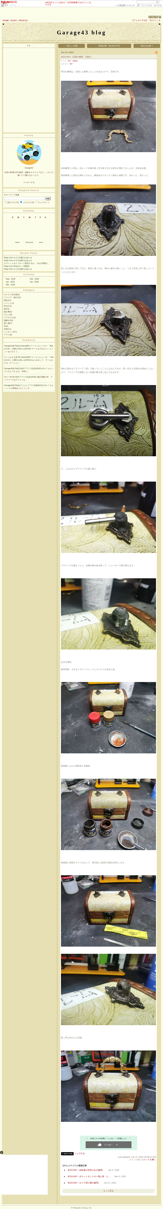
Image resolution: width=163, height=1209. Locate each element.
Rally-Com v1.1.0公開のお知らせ (18, 269)
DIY (5, 306)
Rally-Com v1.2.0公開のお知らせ (18, 260)
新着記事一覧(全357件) (109, 46)
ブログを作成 (146, 5)
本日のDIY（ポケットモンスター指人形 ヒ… (89, 1176)
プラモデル (9, 317)
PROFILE (23, 20)
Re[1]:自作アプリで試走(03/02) (28, 368)
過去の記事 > (147, 46)
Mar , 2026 (10, 285)
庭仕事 (7, 312)
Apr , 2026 (10, 282)
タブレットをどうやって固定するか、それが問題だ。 (27, 263)
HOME (6, 20)
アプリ (7, 335)
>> (125, 5)
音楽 (6, 329)
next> (41, 242)
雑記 (6, 300)
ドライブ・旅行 (10, 297)
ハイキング (9, 332)
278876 (153, 17)
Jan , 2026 (34, 282)
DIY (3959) (72, 61)
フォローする (29, 182)
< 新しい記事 (71, 46)
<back (17, 242)
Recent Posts (28, 253)
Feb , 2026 (34, 279)
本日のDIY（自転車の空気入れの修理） (86, 1170)
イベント (8, 303)
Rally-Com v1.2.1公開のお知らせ (18, 257)
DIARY (14, 20)
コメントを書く (149, 1159)
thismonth (29, 242)
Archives (29, 274)
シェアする (79, 1153)
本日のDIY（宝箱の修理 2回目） (77, 57)
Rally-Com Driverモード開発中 (17, 266)
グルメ (7, 315)
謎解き (7, 320)
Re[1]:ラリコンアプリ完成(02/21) (29, 385)
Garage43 (8, 368)
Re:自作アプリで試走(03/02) (24, 377)
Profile (29, 135)
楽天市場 (158, 5)
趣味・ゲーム (10, 5)
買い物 (7, 323)
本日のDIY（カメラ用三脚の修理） (84, 1183)
